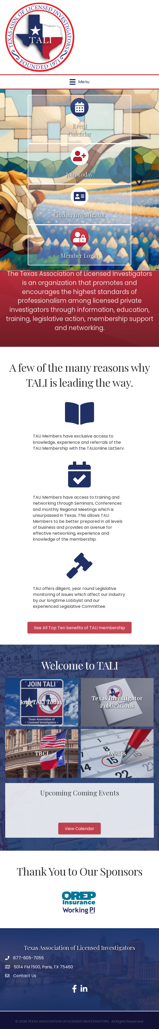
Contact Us (24, 976)
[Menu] (79, 82)
